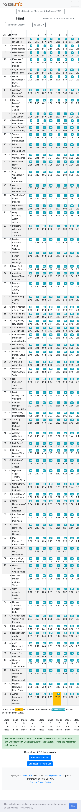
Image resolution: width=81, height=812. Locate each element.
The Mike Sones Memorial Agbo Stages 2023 (39, 11)
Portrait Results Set (40, 757)
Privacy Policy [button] (26, 808)
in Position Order (15, 24)
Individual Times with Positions (57, 18)
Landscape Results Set (40, 763)
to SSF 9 (38, 24)
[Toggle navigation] (75, 4)
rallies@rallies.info (53, 775)
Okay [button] (72, 806)
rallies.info (27, 775)
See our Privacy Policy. (40, 782)
